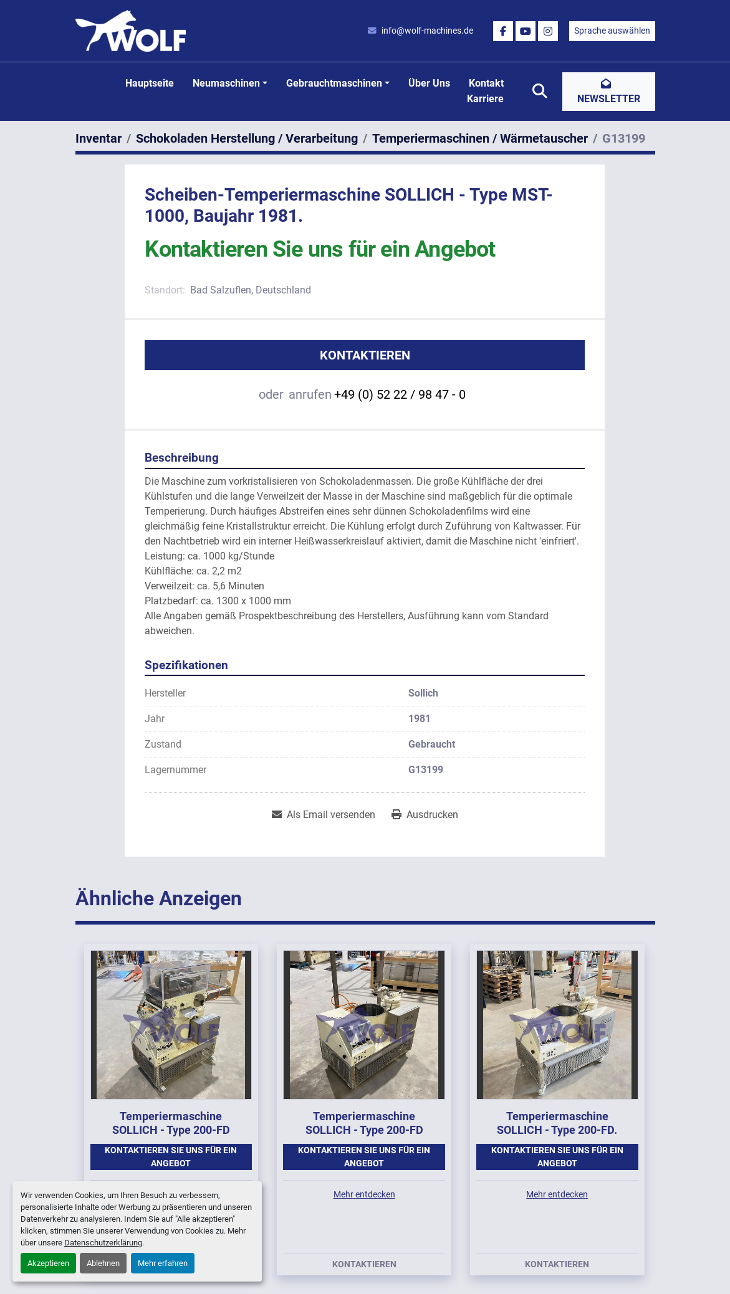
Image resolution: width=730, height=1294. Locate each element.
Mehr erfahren (163, 1263)
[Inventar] (98, 138)
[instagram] (548, 31)
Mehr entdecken (364, 1194)
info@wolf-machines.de (427, 31)
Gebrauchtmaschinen (334, 83)
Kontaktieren (365, 355)
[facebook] (503, 31)
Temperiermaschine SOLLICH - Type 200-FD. (557, 1123)
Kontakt (486, 83)
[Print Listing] (424, 815)
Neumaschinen (226, 83)
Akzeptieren (48, 1263)
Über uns (429, 83)
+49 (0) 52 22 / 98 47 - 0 (400, 394)
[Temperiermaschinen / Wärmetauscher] (480, 138)
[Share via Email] (323, 815)
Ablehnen (103, 1263)
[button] (230, 83)
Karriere (485, 99)
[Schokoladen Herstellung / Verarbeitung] (247, 138)
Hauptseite (149, 83)
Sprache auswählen (612, 31)
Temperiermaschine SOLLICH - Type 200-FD (171, 1123)
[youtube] (525, 31)
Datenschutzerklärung (103, 1242)
